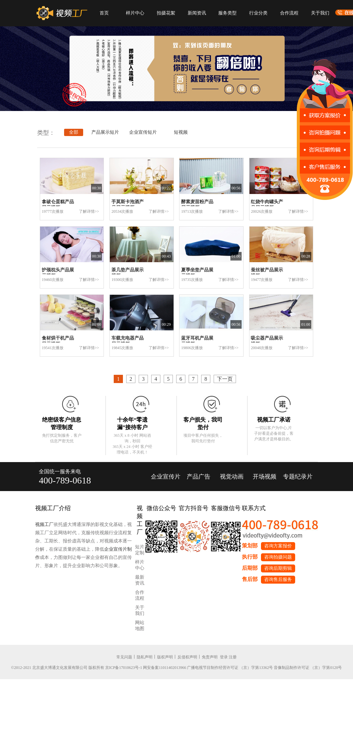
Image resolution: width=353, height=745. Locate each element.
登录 (224, 657)
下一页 (225, 379)
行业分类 (258, 13)
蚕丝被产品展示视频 (267, 272)
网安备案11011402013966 (164, 667)
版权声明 (165, 657)
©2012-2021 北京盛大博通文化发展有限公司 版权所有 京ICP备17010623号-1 (76, 667)
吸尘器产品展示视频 (267, 341)
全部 (73, 132)
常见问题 (124, 657)
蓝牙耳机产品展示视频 (197, 341)
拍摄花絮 (166, 13)
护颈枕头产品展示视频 (58, 272)
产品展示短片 (105, 132)
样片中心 (135, 13)
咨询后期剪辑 (278, 568)
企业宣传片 (165, 476)
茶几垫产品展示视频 (127, 272)
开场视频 (264, 476)
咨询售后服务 (278, 579)
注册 (233, 657)
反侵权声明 (187, 657)
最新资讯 (139, 580)
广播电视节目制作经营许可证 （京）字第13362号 (230, 667)
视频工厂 (44, 524)
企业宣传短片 (143, 132)
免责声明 (210, 657)
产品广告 (198, 476)
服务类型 (227, 13)
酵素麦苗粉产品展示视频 (197, 204)
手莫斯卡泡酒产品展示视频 (127, 204)
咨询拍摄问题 (278, 557)
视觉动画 (232, 476)
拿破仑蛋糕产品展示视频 (58, 204)
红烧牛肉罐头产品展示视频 (267, 204)
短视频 (181, 132)
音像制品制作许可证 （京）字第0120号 (308, 667)
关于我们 (320, 13)
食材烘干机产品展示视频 (58, 341)
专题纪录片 (298, 476)
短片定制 (139, 549)
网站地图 (139, 625)
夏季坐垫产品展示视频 (197, 272)
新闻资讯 (197, 13)
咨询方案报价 (278, 545)
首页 (104, 13)
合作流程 (289, 13)
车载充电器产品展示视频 (127, 341)
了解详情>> (89, 211)
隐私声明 (145, 657)
